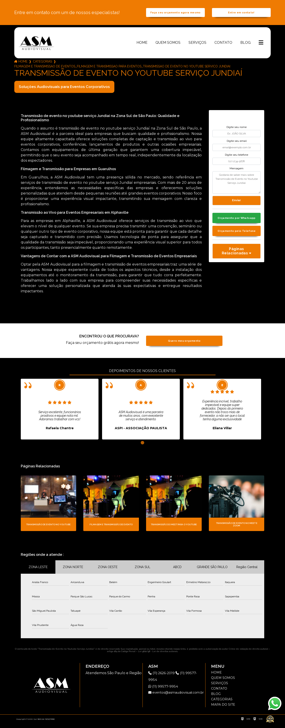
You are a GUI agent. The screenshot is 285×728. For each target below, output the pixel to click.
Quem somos (167, 47)
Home (141, 47)
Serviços (197, 47)
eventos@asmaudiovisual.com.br (176, 697)
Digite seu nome (236, 132)
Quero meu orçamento (184, 345)
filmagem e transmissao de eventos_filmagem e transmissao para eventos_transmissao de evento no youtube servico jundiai (122, 71)
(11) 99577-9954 (163, 691)
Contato (223, 47)
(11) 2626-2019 (163, 678)
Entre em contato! (241, 15)
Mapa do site (223, 709)
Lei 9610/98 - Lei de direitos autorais (158, 656)
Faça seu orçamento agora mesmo (175, 15)
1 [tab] (142, 448)
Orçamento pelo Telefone (236, 238)
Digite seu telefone (236, 159)
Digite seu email (237, 145)
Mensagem (236, 173)
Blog (245, 47)
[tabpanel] (59, 414)
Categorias (42, 66)
